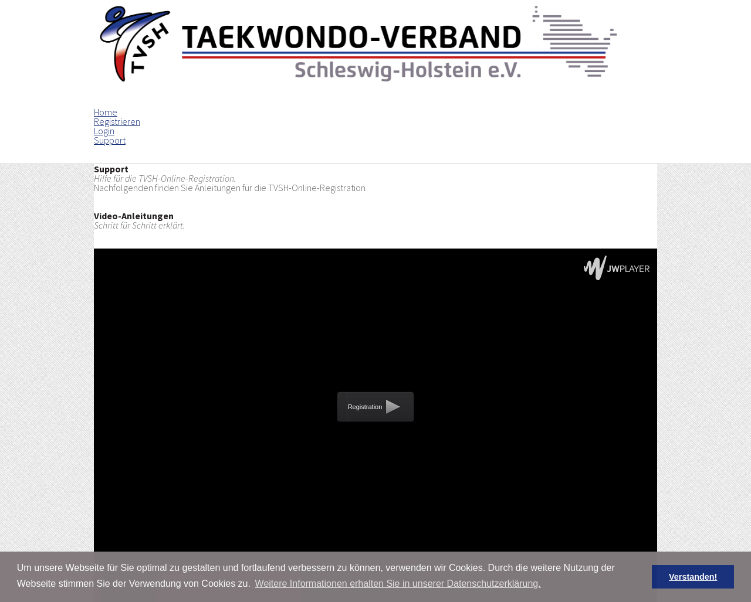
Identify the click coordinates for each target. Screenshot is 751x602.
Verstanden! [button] (693, 576)
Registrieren (117, 121)
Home (105, 112)
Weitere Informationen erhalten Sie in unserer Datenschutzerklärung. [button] (398, 584)
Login (104, 131)
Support (110, 140)
